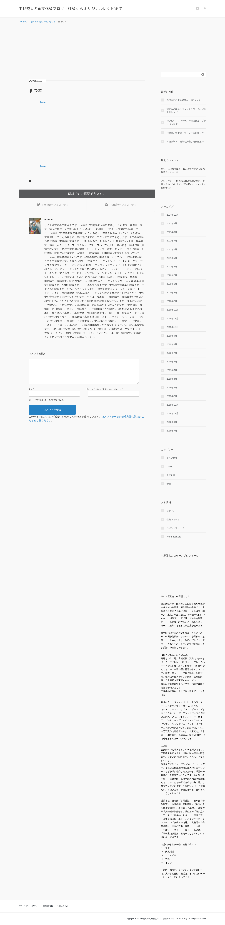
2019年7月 (172, 353)
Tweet (43, 102)
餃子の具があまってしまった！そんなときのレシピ (186, 110)
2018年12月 (172, 405)
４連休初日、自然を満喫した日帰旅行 (185, 141)
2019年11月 (172, 318)
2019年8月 (172, 344)
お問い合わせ (63, 906)
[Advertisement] (112, 47)
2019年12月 (172, 309)
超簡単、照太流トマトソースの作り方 (185, 133)
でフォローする (55, 204)
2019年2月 (172, 396)
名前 (30, 394)
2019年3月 (172, 387)
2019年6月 (172, 361)
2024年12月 (172, 215)
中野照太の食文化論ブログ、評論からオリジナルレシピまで (70, 8)
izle (172, 172)
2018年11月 (172, 413)
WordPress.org (174, 536)
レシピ (170, 466)
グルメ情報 (172, 458)
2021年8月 (172, 232)
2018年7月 (172, 430)
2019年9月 (172, 336)
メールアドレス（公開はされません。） (105, 394)
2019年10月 (172, 327)
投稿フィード (173, 519)
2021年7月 (172, 240)
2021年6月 (172, 249)
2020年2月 (172, 301)
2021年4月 (172, 266)
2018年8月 (172, 422)
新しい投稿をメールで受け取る (46, 405)
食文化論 (171, 475)
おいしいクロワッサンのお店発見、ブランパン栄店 (186, 122)
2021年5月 (172, 258)
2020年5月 (172, 292)
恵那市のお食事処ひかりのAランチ (184, 100)
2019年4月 (172, 379)
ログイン (171, 511)
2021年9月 (172, 223)
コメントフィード (175, 528)
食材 (169, 483)
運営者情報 (48, 906)
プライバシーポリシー (29, 906)
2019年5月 (172, 370)
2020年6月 (172, 284)
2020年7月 (172, 275)
